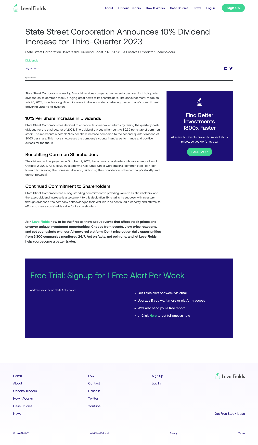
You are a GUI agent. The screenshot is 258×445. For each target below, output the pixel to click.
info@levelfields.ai (99, 433)
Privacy (173, 433)
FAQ (91, 376)
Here (153, 315)
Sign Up (233, 8)
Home (17, 376)
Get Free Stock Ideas (230, 413)
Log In (156, 383)
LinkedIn (94, 391)
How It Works (23, 398)
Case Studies (22, 406)
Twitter (93, 398)
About (17, 383)
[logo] (29, 8)
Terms (241, 433)
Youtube (94, 406)
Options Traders (25, 391)
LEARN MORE (199, 152)
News (17, 413)
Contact (94, 383)
